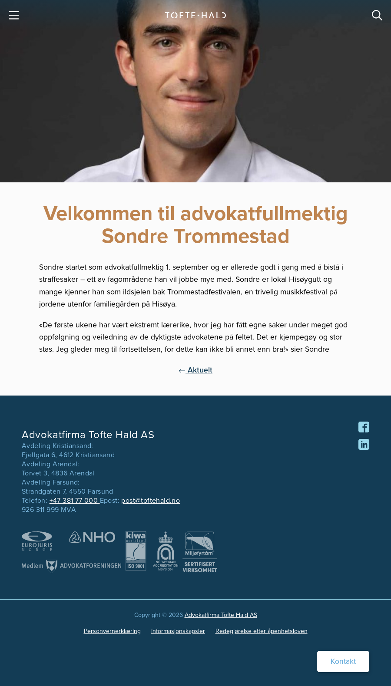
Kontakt (343, 661)
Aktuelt (195, 370)
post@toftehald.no (150, 500)
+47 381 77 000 (75, 500)
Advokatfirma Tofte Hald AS (221, 615)
